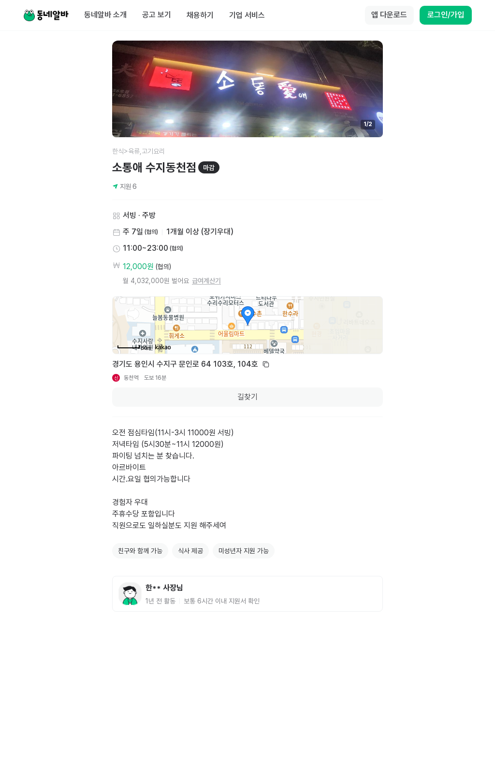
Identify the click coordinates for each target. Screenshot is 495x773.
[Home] (46, 15)
